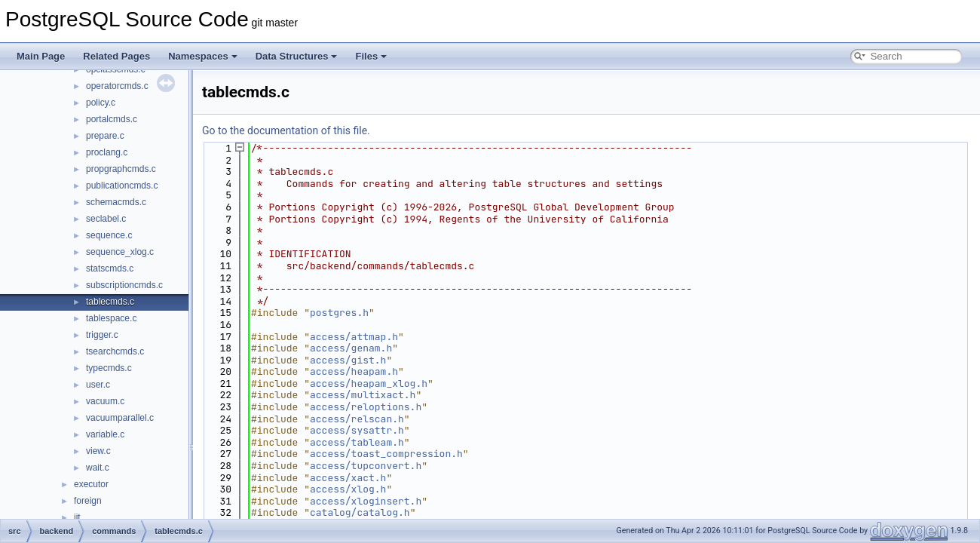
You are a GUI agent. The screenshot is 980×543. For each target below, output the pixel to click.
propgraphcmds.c (121, 169)
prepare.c (105, 135)
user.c (98, 384)
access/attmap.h (354, 336)
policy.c (100, 102)
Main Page (41, 56)
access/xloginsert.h (365, 501)
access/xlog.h (348, 489)
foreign (88, 500)
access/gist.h (348, 360)
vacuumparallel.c (120, 418)
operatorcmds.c (117, 86)
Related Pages (116, 56)
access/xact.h (348, 477)
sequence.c (109, 235)
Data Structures (297, 56)
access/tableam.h (357, 442)
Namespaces (202, 56)
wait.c (97, 467)
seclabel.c (106, 218)
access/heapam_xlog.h (368, 383)
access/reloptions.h (365, 406)
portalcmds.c (111, 119)
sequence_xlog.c (120, 252)
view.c (98, 451)
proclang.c (106, 152)
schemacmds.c (116, 202)
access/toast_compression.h (386, 453)
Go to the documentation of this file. (286, 130)
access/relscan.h (357, 419)
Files (371, 56)
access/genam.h (351, 348)
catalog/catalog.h (360, 512)
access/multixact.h (362, 394)
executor (91, 484)
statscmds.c (109, 268)
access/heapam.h (354, 371)
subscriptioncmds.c (124, 285)
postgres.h (339, 312)
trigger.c (102, 335)
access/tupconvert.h (365, 465)
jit (77, 517)
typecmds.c (109, 368)
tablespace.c (111, 318)
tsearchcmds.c (115, 351)
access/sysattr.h (357, 430)
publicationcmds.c (122, 185)
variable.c (105, 434)
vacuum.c (105, 401)
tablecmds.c (110, 301)
